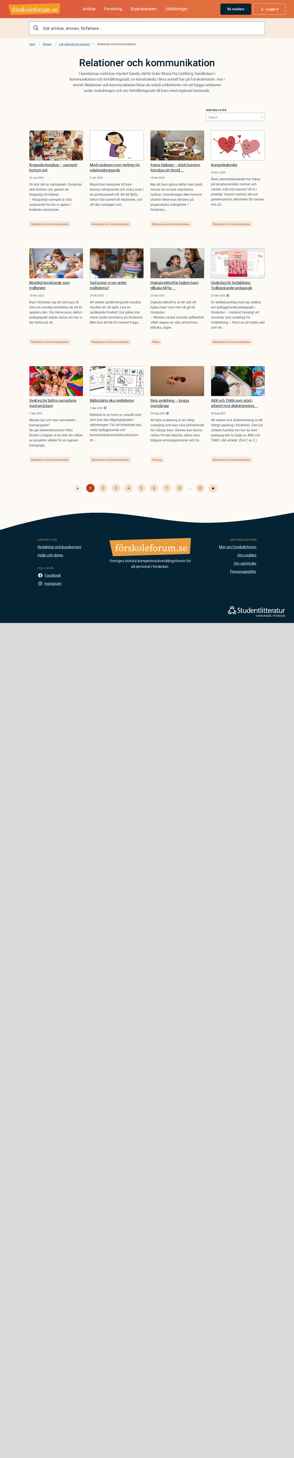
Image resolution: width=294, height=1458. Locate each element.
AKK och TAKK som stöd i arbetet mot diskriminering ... (234, 403)
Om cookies (246, 555)
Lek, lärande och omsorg (74, 44)
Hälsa (155, 342)
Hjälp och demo (50, 555)
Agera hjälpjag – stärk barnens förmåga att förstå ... (175, 167)
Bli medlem (236, 9)
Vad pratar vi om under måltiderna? (108, 285)
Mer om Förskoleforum (237, 546)
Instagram (53, 583)
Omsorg (157, 460)
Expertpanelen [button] (144, 9)
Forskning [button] (113, 9)
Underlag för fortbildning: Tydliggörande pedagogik (231, 285)
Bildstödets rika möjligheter (112, 400)
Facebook (53, 575)
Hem (32, 44)
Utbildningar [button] (176, 9)
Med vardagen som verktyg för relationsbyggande (115, 167)
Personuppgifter (243, 571)
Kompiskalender (224, 164)
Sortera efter (216, 110)
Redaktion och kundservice (59, 546)
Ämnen (47, 44)
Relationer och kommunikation (50, 224)
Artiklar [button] (89, 9)
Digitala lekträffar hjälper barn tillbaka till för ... (174, 285)
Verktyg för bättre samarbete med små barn (52, 403)
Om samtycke (245, 563)
